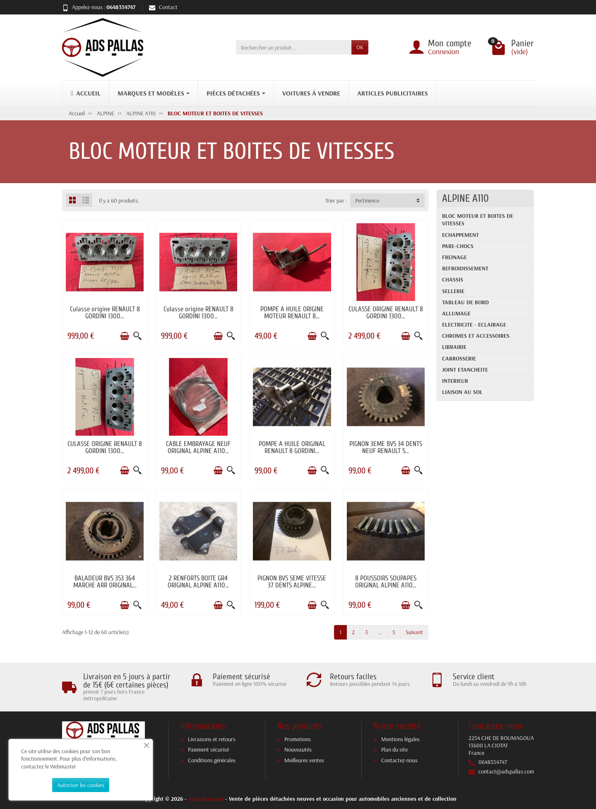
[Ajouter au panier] (125, 336)
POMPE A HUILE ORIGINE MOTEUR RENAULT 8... (292, 312)
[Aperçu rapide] (137, 336)
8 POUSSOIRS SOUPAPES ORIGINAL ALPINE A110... (385, 581)
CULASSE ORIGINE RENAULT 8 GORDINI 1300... (385, 312)
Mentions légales (400, 739)
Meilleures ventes (304, 760)
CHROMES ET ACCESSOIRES (475, 335)
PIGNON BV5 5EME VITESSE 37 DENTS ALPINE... (291, 581)
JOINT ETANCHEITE (465, 369)
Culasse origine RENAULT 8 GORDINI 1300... (105, 312)
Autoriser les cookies (80, 785)
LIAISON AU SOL (462, 392)
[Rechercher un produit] (293, 47)
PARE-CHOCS (457, 246)
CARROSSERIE (459, 358)
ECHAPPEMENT (460, 235)
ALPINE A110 (465, 198)
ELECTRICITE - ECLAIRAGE (474, 324)
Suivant (414, 632)
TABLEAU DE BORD (465, 302)
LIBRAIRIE (454, 347)
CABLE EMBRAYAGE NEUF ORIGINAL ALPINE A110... (198, 447)
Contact (163, 7)
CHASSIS (452, 279)
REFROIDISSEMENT (465, 268)
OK (359, 47)
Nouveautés (298, 749)
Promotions (297, 739)
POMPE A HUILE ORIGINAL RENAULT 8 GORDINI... (292, 447)
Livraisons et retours (212, 739)
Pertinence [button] (367, 200)
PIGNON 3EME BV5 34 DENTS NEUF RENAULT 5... (385, 447)
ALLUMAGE (456, 313)
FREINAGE (454, 257)
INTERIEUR (455, 380)
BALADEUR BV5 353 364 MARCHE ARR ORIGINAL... (105, 581)
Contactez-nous (399, 760)
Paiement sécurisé (208, 749)
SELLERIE (453, 291)
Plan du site (394, 749)
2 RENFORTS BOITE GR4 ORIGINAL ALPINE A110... (198, 581)
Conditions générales (212, 760)
